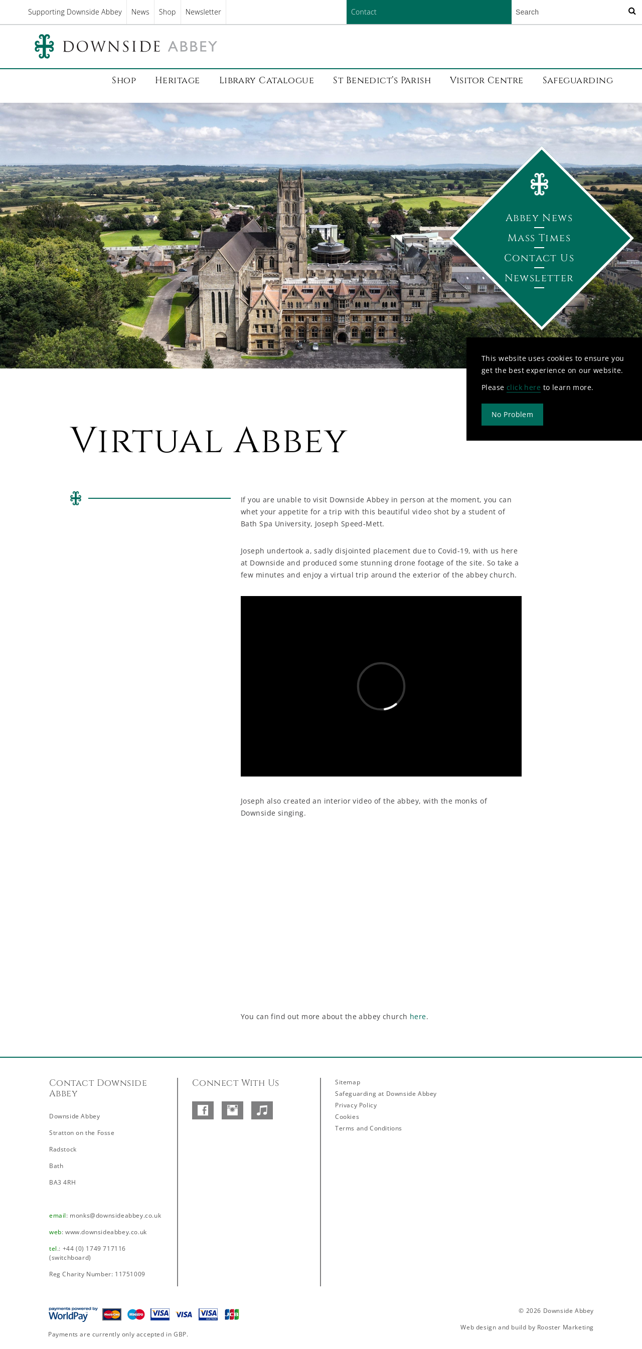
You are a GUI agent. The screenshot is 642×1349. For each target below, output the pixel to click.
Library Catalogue (266, 80)
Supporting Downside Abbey (75, 12)
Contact (364, 12)
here (418, 1016)
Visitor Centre (486, 80)
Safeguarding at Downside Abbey (386, 1093)
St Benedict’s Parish (382, 80)
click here (524, 387)
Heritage (177, 80)
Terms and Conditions (368, 1128)
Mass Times (539, 238)
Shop (167, 12)
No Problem (512, 414)
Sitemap (347, 1082)
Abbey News (539, 218)
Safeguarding (578, 80)
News (140, 12)
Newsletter (203, 12)
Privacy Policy (356, 1105)
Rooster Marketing (565, 1327)
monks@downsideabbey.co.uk (115, 1215)
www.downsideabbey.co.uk (106, 1232)
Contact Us (539, 258)
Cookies (347, 1116)
